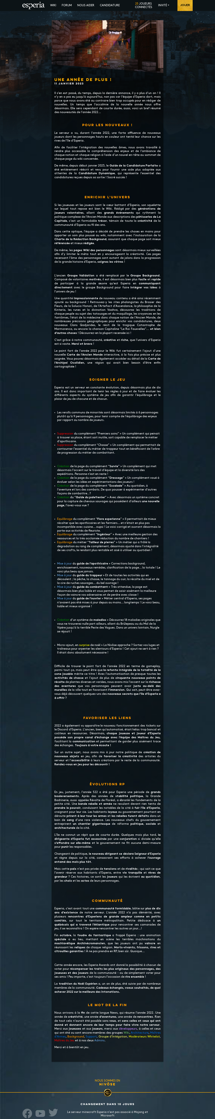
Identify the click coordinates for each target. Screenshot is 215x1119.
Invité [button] (162, 5)
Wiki (53, 5)
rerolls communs (73, 412)
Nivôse (107, 1084)
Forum (67, 5)
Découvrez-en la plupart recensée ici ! (105, 333)
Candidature (110, 5)
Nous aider (85, 5)
